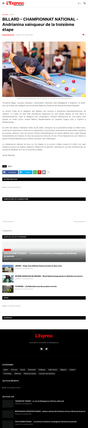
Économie (31, 370)
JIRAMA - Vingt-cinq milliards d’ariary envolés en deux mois (38, 266)
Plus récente (8, 221)
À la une (14, 370)
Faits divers (52, 370)
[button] (3, 3)
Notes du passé (30, 373)
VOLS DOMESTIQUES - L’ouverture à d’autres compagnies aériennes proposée (46, 422)
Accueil (5, 14)
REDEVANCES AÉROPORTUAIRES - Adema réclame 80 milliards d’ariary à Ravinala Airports (50, 411)
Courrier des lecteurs (47, 373)
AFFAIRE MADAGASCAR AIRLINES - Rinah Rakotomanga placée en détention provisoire (48, 276)
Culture (72, 370)
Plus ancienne (79, 221)
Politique (42, 370)
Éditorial (18, 373)
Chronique (7, 373)
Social (22, 370)
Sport (12, 14)
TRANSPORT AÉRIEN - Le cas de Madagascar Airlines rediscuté (39, 401)
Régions (63, 370)
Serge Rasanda (8, 35)
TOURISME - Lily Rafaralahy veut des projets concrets (36, 286)
